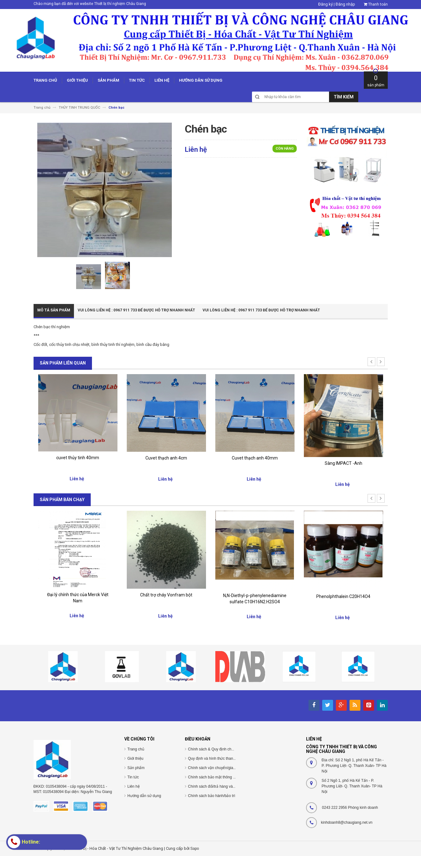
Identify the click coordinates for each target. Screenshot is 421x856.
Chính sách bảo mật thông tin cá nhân (219, 777)
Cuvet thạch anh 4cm (166, 457)
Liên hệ (133, 786)
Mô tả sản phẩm (53, 310)
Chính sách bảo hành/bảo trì (211, 796)
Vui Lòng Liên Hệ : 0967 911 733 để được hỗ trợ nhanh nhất (136, 310)
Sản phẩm (135, 768)
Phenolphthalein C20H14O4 (343, 596)
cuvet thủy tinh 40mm (77, 457)
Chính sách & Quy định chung (213, 749)
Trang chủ (135, 749)
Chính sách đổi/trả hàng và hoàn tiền (218, 786)
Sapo (194, 848)
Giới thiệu (135, 758)
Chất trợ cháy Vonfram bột (166, 594)
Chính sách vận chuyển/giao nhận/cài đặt (222, 768)
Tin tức (133, 777)
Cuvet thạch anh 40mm (255, 457)
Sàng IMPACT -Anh (343, 463)
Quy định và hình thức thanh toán (215, 758)
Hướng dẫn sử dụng (144, 796)
